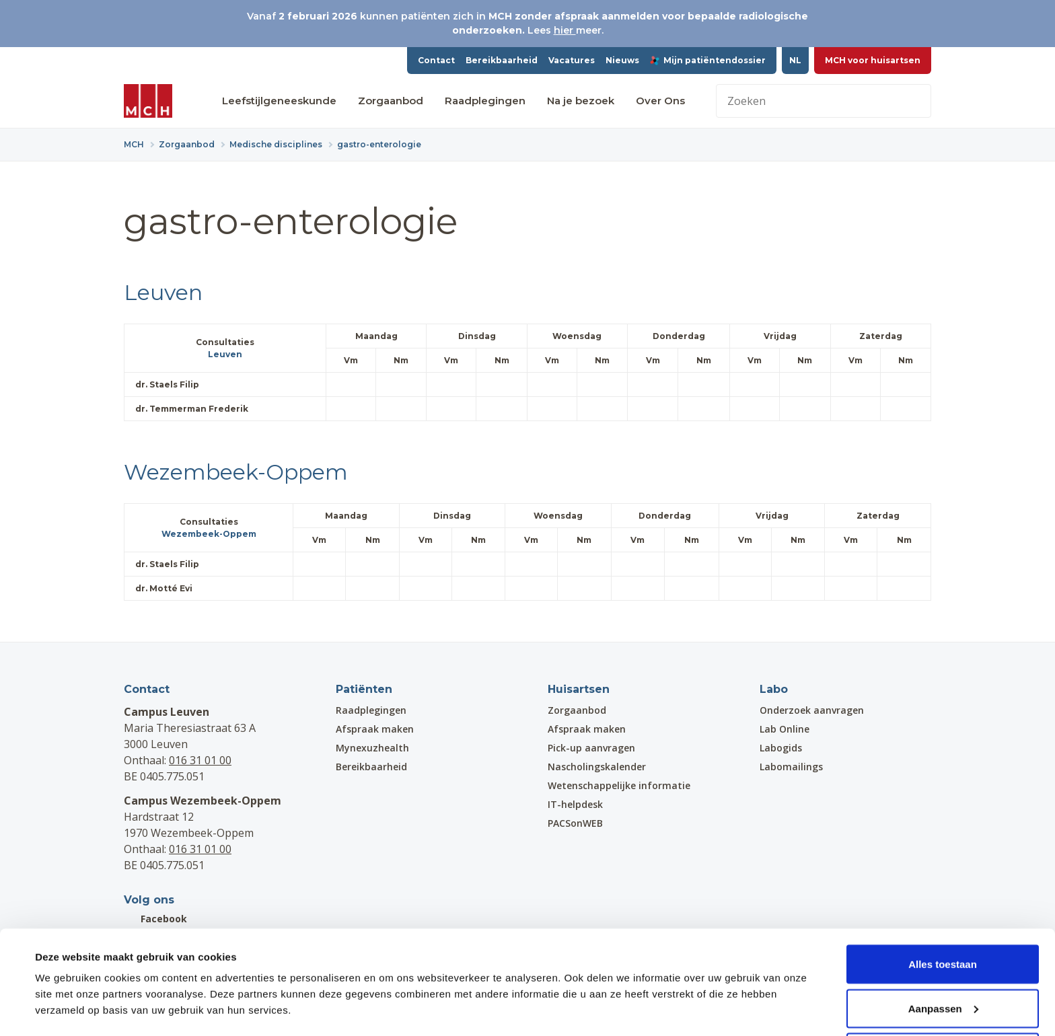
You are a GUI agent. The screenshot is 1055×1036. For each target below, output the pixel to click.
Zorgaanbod (390, 100)
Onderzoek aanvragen (812, 710)
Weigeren (942, 1000)
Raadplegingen (485, 100)
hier (565, 30)
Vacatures (571, 60)
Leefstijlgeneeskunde (279, 100)
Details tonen (67, 994)
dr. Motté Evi (170, 588)
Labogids (781, 747)
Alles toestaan (942, 912)
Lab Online (784, 729)
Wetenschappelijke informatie (619, 785)
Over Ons (660, 100)
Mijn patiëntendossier (708, 60)
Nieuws (622, 60)
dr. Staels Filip (173, 384)
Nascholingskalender (597, 766)
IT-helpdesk (575, 804)
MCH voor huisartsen (872, 60)
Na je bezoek (580, 100)
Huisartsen (579, 689)
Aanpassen (943, 956)
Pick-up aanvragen (591, 747)
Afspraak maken (375, 729)
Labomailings (791, 766)
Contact (436, 60)
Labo (774, 689)
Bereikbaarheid (502, 60)
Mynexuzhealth (372, 747)
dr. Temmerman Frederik (197, 409)
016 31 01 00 (200, 760)
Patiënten (364, 689)
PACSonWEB (575, 823)
